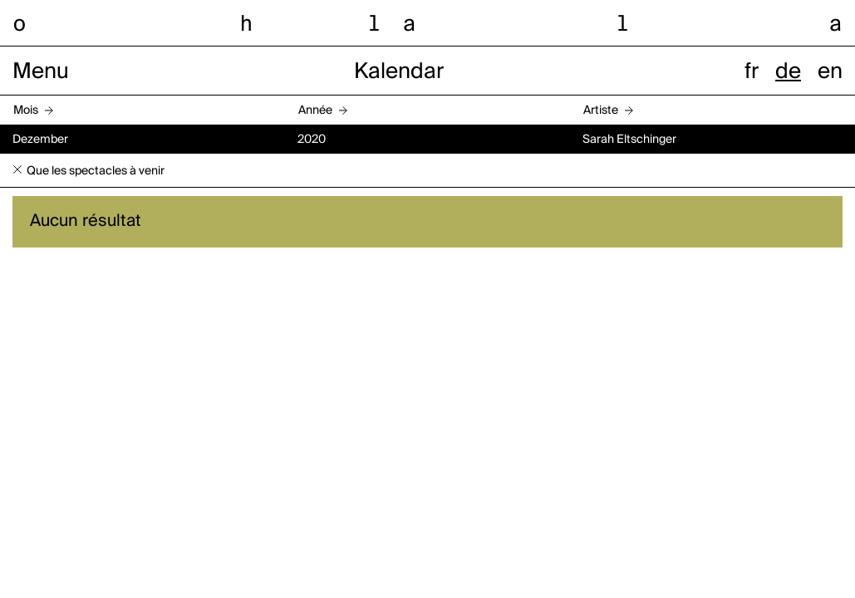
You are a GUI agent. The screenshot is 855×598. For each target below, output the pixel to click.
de (788, 72)
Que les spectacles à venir (96, 171)
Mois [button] (25, 110)
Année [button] (315, 110)
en (830, 72)
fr (751, 72)
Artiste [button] (600, 110)
